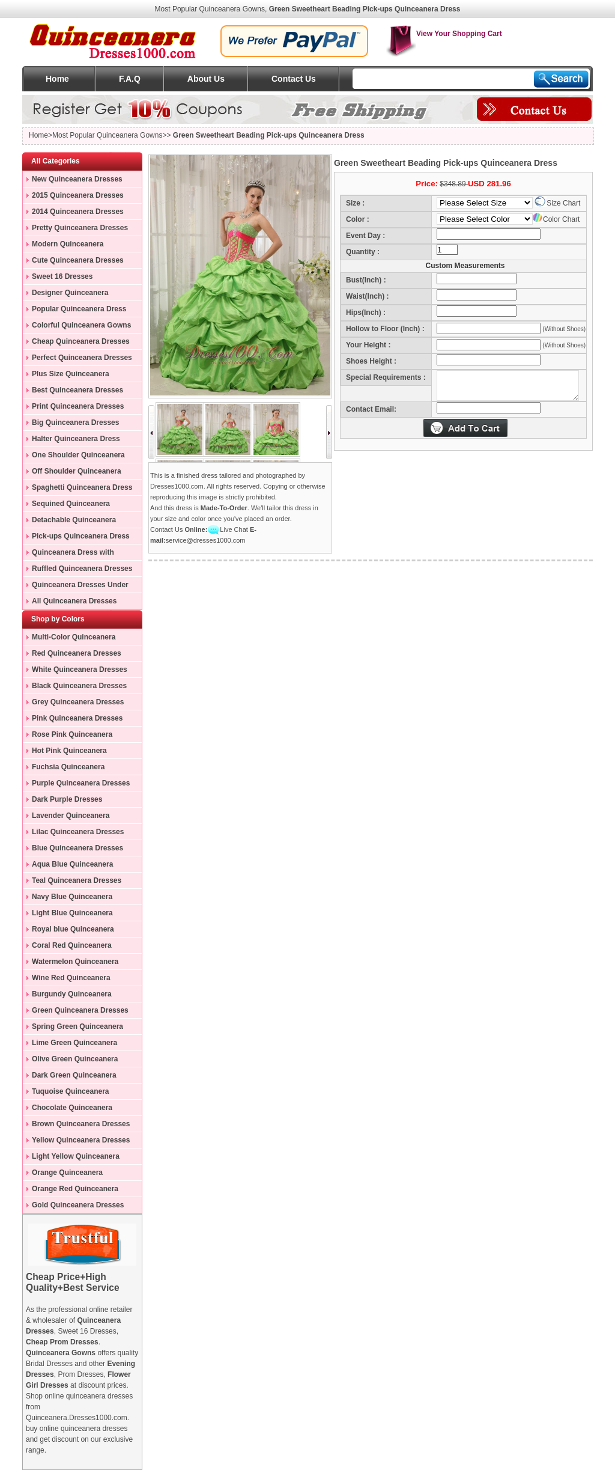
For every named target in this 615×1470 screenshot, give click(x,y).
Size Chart (557, 203)
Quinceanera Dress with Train (68, 554)
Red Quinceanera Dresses (76, 653)
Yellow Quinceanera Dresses (81, 1140)
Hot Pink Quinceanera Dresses (65, 752)
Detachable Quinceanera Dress (69, 522)
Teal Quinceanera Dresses (76, 880)
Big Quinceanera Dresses (75, 422)
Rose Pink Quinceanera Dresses (67, 736)
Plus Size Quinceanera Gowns (66, 376)
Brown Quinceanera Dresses (81, 1124)
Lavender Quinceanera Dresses (66, 817)
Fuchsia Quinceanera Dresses (64, 769)
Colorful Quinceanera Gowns (81, 325)
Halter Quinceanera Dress (76, 439)
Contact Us (293, 79)
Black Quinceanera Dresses (79, 686)
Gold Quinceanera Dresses (78, 1205)
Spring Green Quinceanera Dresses (73, 1028)
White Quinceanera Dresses (79, 669)
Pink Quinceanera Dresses (77, 718)
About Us (206, 79)
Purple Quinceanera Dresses (81, 783)
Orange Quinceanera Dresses (63, 1174)
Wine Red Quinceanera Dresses (67, 980)
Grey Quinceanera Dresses (78, 702)
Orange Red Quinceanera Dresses (70, 1191)
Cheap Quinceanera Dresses (81, 341)
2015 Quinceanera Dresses (78, 195)
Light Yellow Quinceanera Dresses (71, 1158)
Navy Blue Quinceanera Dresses (67, 898)
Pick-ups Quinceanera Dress (81, 536)
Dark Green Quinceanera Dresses (70, 1077)
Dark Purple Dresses (67, 799)
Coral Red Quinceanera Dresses (67, 947)
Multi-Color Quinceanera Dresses (69, 639)
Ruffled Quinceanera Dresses (82, 568)
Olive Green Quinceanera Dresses (70, 1061)
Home (57, 79)
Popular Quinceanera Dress (79, 309)
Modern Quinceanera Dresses (63, 246)
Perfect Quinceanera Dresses (82, 357)
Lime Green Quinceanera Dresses (70, 1044)
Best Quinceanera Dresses (77, 390)
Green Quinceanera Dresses (80, 1010)
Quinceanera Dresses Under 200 (76, 587)
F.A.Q (130, 79)
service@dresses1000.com (206, 540)
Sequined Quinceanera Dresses (66, 505)
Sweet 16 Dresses (62, 276)
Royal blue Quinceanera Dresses (68, 931)
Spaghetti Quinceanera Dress (82, 487)
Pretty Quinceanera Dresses (80, 228)
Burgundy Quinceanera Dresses (67, 996)
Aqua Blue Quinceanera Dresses (68, 866)
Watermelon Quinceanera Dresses (70, 963)
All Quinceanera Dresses (74, 601)
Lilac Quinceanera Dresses (78, 832)
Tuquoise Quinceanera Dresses (66, 1093)
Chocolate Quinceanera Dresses (67, 1109)
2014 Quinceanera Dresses (78, 211)
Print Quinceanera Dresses (78, 406)
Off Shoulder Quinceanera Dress (72, 473)
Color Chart (556, 219)
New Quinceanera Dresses (77, 179)
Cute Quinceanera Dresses (78, 260)
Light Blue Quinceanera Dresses (68, 915)
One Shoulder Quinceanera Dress (74, 457)
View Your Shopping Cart (444, 33)
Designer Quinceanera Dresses (65, 294)
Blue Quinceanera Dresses (77, 848)
